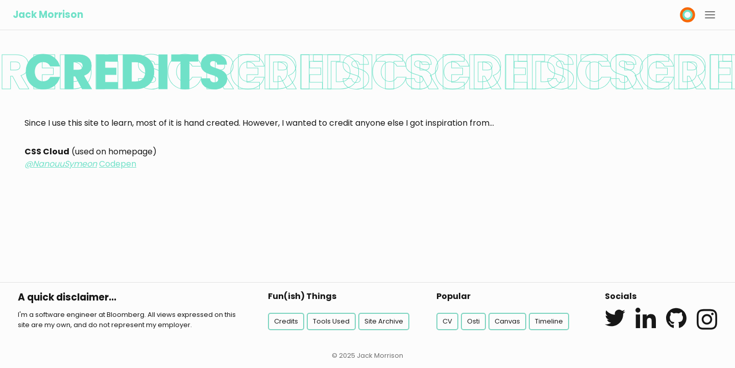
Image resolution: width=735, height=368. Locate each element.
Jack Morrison (48, 14)
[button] (710, 15)
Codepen (117, 164)
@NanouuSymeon (60, 164)
